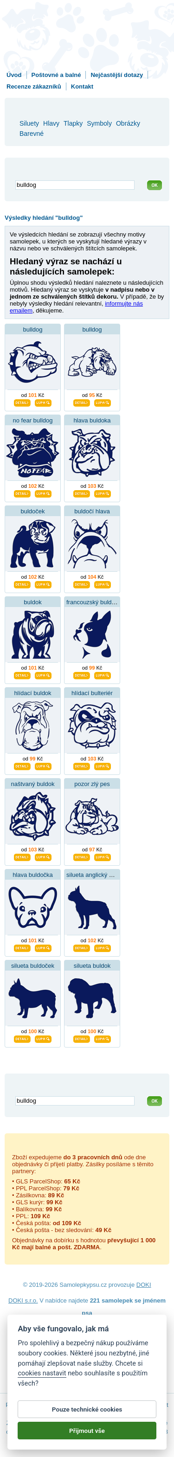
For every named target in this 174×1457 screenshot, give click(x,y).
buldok (32, 602)
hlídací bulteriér (92, 693)
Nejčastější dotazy (116, 74)
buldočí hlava (92, 511)
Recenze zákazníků (33, 86)
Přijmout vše (87, 1430)
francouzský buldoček (95, 602)
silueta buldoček (32, 965)
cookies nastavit (42, 1373)
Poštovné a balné (56, 74)
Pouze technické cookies (87, 1409)
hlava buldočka (33, 874)
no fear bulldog (32, 420)
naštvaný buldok (33, 783)
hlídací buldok (32, 693)
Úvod (14, 74)
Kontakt (82, 86)
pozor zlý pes (92, 783)
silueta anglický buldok (96, 874)
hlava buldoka (91, 420)
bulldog (33, 329)
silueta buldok (92, 965)
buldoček (32, 511)
